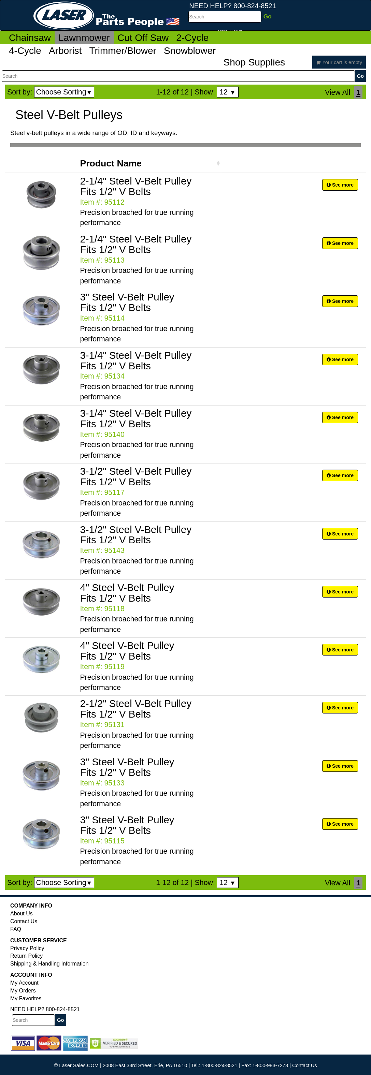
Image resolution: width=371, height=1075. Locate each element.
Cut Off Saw (143, 37)
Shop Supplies (254, 62)
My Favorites (26, 998)
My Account (24, 983)
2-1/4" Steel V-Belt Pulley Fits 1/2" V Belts (135, 186)
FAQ (15, 929)
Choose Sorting (64, 92)
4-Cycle (25, 50)
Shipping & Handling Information (49, 964)
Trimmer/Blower (122, 50)
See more (340, 185)
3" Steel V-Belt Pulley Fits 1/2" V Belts (127, 302)
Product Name (111, 163)
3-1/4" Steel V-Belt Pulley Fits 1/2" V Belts (135, 360)
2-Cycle (192, 37)
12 (227, 92)
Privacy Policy (27, 948)
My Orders (23, 990)
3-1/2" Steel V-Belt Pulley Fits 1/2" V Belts (135, 476)
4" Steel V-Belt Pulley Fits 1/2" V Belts (127, 593)
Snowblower (190, 50)
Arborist (65, 50)
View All (337, 92)
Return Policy (26, 956)
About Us (21, 913)
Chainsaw (30, 37)
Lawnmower (84, 37)
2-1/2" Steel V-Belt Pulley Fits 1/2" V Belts (135, 709)
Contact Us (23, 921)
